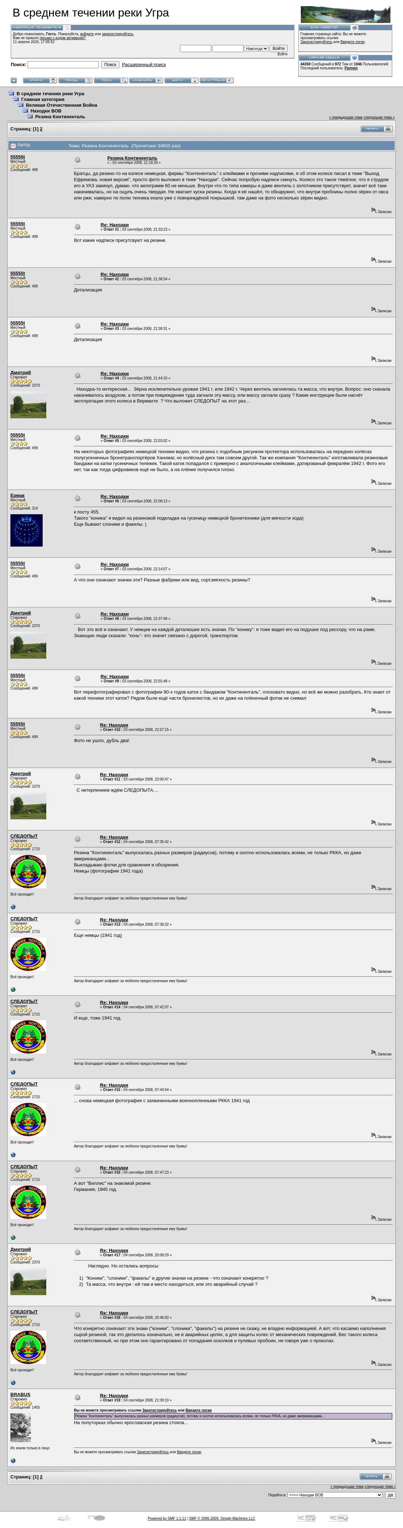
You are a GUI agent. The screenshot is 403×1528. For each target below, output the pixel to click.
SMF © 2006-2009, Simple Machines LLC (222, 1518)
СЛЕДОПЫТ (24, 836)
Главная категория (43, 99)
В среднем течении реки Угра (50, 93)
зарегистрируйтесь (117, 34)
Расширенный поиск (144, 64)
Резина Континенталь (60, 116)
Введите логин (353, 42)
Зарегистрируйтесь (316, 42)
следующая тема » (379, 117)
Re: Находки (115, 224)
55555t (17, 157)
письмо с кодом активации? (63, 38)
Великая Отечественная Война (61, 105)
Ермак (17, 495)
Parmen (351, 68)
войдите (87, 34)
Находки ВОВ (45, 111)
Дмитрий (20, 372)
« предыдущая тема (345, 117)
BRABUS (20, 1394)
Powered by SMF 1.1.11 (167, 1518)
